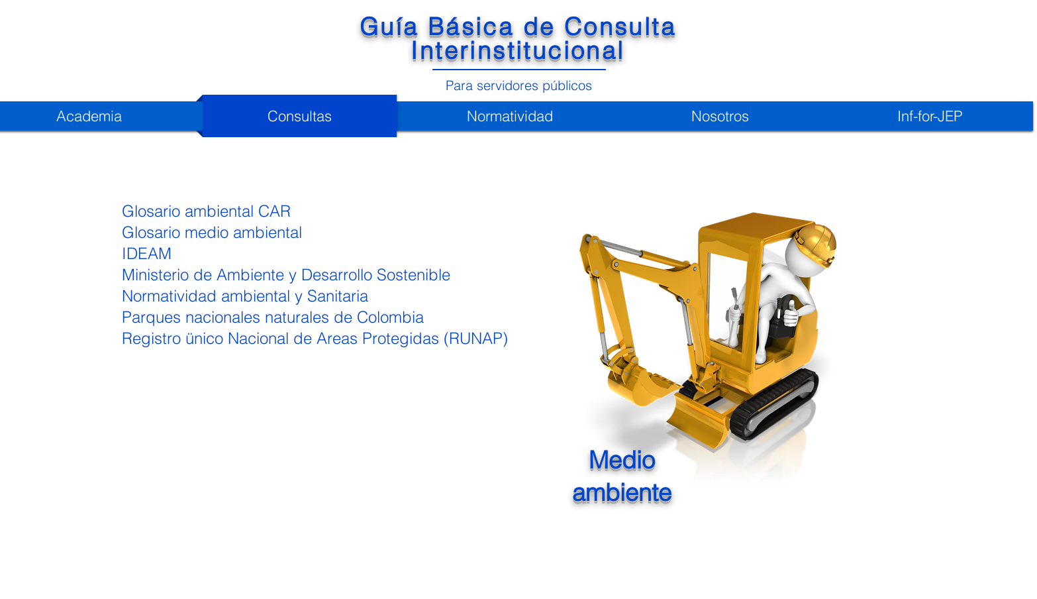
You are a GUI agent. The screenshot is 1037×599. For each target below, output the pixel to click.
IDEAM (147, 253)
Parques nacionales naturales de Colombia (273, 317)
